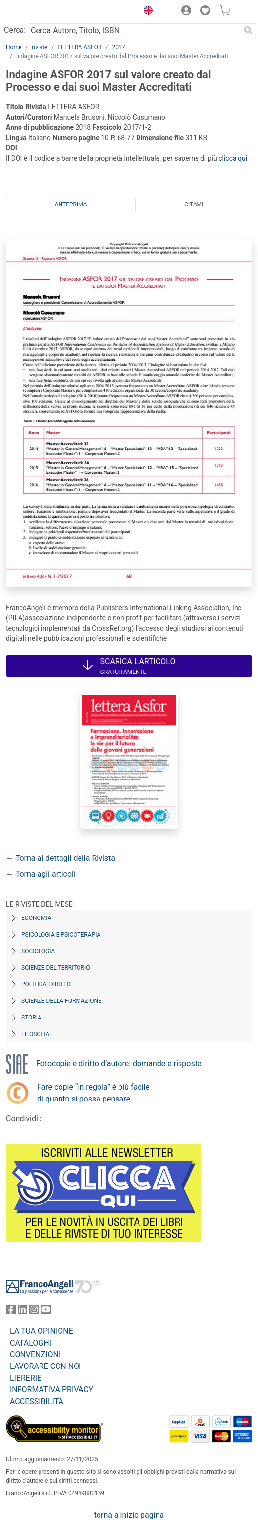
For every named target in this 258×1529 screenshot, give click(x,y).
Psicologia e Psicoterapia (60, 934)
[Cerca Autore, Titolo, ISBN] (134, 30)
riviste (39, 47)
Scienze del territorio (55, 967)
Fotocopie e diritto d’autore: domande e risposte (118, 1063)
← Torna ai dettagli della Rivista (60, 858)
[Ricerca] (248, 30)
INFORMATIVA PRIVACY (51, 1389)
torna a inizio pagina (129, 1515)
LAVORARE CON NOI (45, 1366)
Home (13, 47)
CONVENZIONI (35, 1354)
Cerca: (15, 30)
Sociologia (38, 951)
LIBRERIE (25, 1378)
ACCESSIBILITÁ (36, 1401)
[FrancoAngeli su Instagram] (34, 1311)
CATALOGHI (30, 1342)
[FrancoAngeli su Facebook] (11, 1311)
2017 (118, 47)
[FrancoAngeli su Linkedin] (22, 1311)
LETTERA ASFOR (79, 47)
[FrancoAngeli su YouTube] (46, 1311)
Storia (31, 1017)
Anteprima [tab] (71, 204)
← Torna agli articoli (41, 873)
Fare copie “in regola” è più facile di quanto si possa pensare (93, 1092)
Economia (36, 918)
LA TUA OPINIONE (41, 1331)
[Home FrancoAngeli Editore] (39, 11)
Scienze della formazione (61, 1001)
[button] (146, 11)
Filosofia (35, 1034)
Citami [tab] (193, 204)
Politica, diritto (46, 984)
